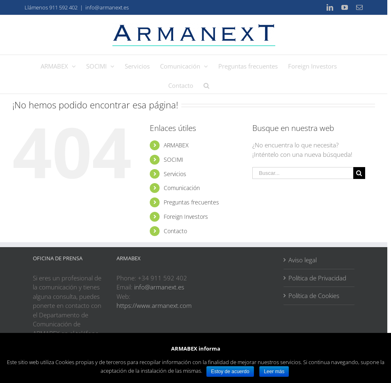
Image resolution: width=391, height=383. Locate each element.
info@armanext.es (107, 7)
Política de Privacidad (317, 278)
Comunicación (182, 188)
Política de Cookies (313, 295)
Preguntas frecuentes (191, 202)
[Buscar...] (302, 173)
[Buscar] (206, 84)
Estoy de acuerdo (230, 371)
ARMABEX (176, 145)
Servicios (175, 174)
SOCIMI (173, 159)
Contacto (175, 231)
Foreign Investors (186, 216)
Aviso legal (302, 260)
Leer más (274, 371)
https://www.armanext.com (154, 305)
